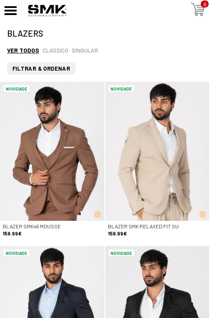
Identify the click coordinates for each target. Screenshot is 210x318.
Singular (85, 50)
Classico (55, 50)
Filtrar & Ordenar (41, 68)
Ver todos (23, 50)
